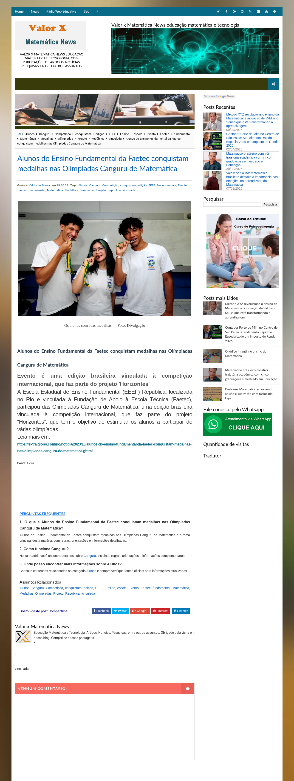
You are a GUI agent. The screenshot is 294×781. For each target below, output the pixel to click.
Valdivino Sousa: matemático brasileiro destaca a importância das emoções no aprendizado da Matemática (252, 178)
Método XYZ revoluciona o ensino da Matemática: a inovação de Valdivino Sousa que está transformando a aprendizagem (252, 120)
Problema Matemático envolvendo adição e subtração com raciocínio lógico (249, 393)
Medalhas (47, 138)
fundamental (182, 134)
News (35, 11)
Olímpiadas (65, 138)
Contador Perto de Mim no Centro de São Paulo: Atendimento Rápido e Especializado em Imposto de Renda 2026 (252, 139)
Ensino (124, 134)
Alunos (29, 134)
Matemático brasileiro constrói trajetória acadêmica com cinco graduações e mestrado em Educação (248, 159)
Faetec (164, 134)
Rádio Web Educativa (61, 11)
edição (100, 134)
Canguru (44, 134)
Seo (86, 11)
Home (19, 11)
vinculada (115, 138)
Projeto (82, 138)
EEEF (112, 134)
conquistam (83, 134)
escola (137, 134)
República (98, 138)
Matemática (28, 138)
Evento (151, 134)
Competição (63, 134)
